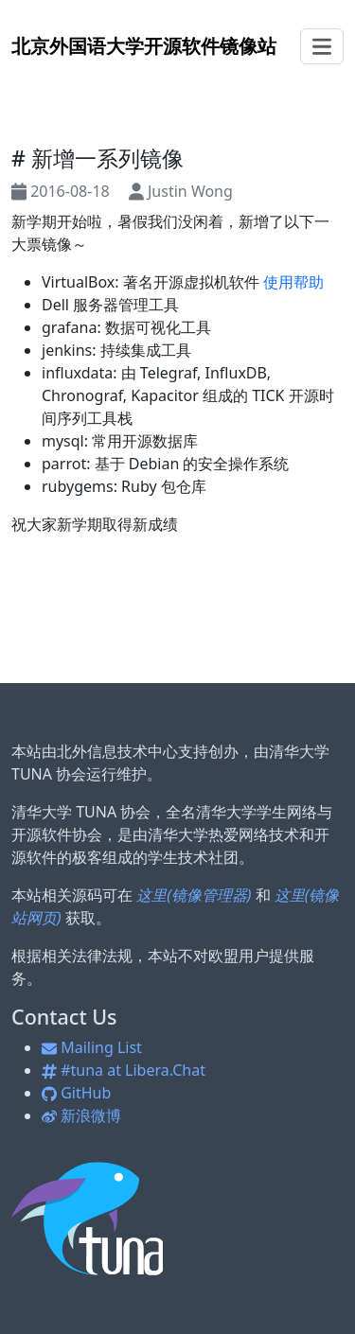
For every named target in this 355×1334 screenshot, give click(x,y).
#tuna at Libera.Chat (123, 1070)
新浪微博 (81, 1115)
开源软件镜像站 (143, 46)
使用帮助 (293, 282)
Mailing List (92, 1047)
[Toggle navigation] (322, 46)
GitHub (76, 1092)
